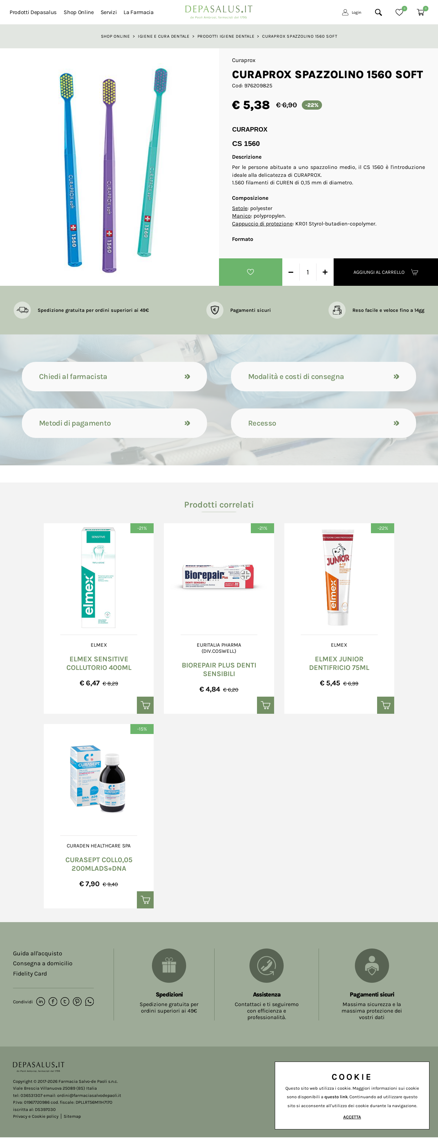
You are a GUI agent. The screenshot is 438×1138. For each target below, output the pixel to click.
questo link (336, 1096)
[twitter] (64, 1003)
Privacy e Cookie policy (36, 1117)
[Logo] (219, 10)
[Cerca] (378, 12)
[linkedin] (40, 1003)
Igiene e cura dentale (164, 36)
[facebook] (52, 1003)
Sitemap (72, 1117)
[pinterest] (76, 1003)
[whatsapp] (88, 1003)
